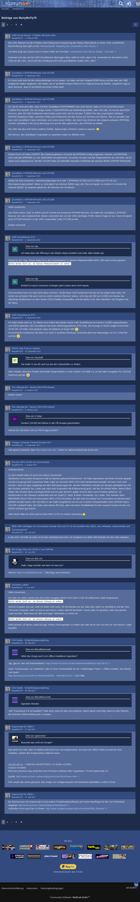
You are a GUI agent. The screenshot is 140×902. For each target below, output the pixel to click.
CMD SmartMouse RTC (23, 237)
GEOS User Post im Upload (25, 348)
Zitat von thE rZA (33, 558)
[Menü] (136, 4)
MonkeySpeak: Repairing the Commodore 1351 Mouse (68, 46)
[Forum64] (63, 4)
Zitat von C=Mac (33, 416)
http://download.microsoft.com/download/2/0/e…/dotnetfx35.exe (40, 675)
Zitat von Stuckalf (34, 357)
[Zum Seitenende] (136, 884)
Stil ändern (131, 887)
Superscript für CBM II (23, 726)
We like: (68, 841)
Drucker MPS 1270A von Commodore (30, 462)
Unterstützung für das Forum (68, 871)
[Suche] (121, 4)
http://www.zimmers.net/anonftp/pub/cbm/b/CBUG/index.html (46, 776)
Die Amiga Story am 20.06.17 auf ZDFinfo (32, 549)
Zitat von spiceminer (35, 735)
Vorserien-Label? (20, 584)
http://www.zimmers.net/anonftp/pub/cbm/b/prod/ (42, 805)
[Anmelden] (129, 4)
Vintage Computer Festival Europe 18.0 (31, 442)
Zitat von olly (31, 246)
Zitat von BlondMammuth (38, 649)
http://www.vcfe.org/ (46, 450)
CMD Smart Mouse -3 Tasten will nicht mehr (34, 35)
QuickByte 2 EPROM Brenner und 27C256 (33, 73)
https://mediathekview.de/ (29, 572)
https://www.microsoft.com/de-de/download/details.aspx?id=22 (77, 663)
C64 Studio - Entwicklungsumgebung (30, 640)
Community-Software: (70, 897)
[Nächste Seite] (21, 24)
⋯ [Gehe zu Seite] (12, 24)
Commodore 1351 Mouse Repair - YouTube (91, 51)
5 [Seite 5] (16, 24)
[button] (135, 24)
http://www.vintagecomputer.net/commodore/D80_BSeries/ (75, 808)
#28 (53, 764)
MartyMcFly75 (17, 38)
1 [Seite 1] (3, 24)
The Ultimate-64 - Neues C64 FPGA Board (33, 387)
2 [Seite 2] (7, 24)
